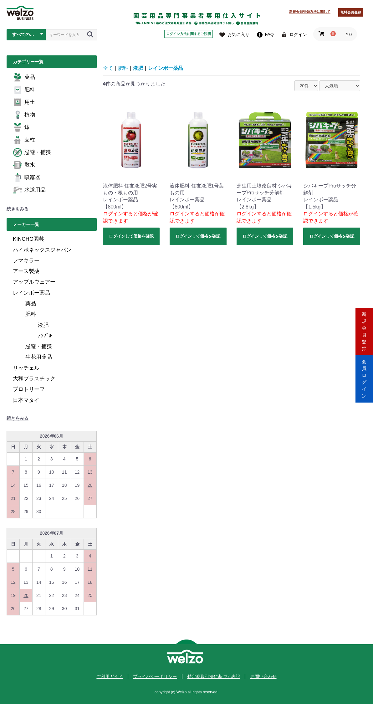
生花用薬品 (38, 357)
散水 (24, 165)
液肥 (43, 325)
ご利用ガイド (109, 676)
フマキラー (26, 261)
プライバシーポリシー (155, 676)
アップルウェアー (34, 282)
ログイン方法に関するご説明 (188, 34)
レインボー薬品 (31, 293)
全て (108, 68)
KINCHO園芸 (28, 239)
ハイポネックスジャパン (42, 250)
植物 (24, 115)
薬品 (24, 77)
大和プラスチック (34, 379)
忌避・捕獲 (32, 152)
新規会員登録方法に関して (309, 11)
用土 (24, 102)
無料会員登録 (350, 12)
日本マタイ (26, 400)
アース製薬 (26, 271)
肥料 (24, 90)
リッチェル (26, 368)
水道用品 (29, 190)
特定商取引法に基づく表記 (213, 676)
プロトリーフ (29, 389)
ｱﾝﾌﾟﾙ (45, 336)
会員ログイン (364, 378)
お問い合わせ (263, 676)
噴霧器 (26, 177)
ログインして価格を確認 (131, 236)
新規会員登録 (364, 325)
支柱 (24, 140)
